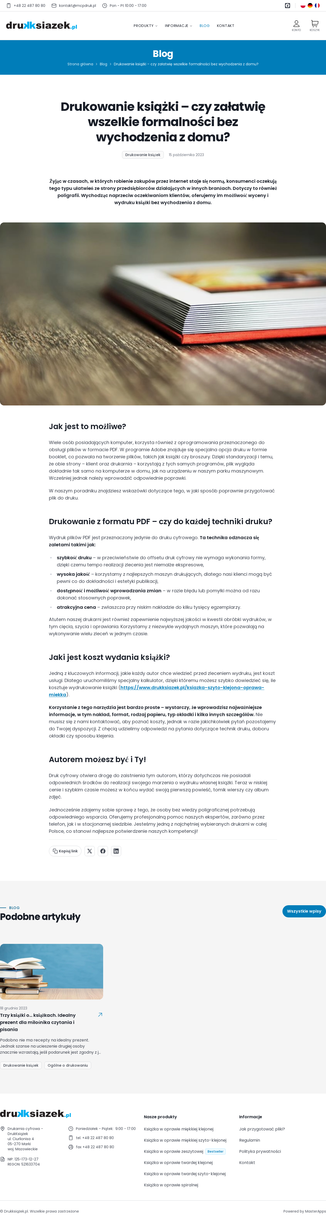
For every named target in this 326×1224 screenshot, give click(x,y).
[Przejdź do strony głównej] (41, 26)
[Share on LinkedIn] (116, 851)
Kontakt (226, 25)
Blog (205, 25)
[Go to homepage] (68, 1114)
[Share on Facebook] (103, 851)
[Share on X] (90, 851)
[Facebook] (287, 5)
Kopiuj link (65, 851)
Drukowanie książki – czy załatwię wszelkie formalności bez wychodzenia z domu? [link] (186, 64)
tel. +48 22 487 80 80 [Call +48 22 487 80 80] (95, 1137)
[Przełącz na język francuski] (317, 5)
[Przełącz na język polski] (303, 5)
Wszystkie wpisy (304, 911)
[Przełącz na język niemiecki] (310, 5)
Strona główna (80, 64)
